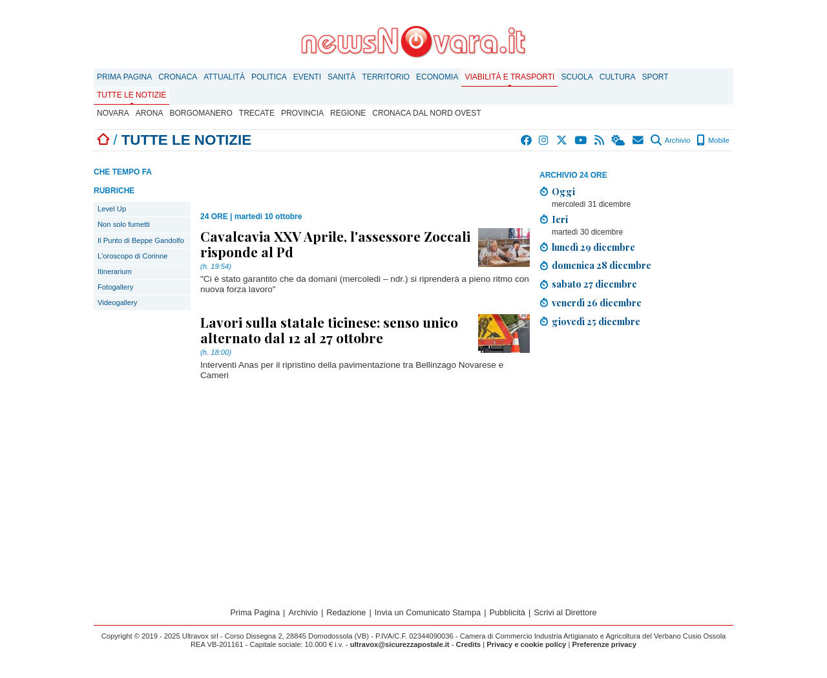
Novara (113, 113)
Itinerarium (115, 271)
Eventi (307, 76)
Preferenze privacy (604, 644)
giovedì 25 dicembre (596, 321)
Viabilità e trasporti (509, 76)
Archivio (670, 140)
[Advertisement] (636, 428)
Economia (437, 76)
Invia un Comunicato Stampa (428, 612)
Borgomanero (200, 113)
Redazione (346, 612)
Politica (269, 76)
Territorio (386, 76)
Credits (468, 644)
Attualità (224, 76)
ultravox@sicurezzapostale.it (400, 644)
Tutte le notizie (131, 95)
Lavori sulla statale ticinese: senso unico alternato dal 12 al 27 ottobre (329, 329)
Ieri (560, 219)
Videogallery (117, 302)
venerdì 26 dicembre (597, 302)
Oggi (563, 191)
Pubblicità (507, 612)
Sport (655, 76)
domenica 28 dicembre (601, 265)
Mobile (712, 140)
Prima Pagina (124, 76)
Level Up (112, 209)
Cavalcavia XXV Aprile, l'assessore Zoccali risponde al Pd (335, 243)
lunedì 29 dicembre (593, 246)
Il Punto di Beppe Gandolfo (141, 240)
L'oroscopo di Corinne (132, 256)
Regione (348, 113)
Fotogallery (115, 287)
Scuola (576, 76)
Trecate (257, 113)
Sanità (341, 76)
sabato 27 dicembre (594, 283)
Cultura (618, 76)
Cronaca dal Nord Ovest (426, 113)
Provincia (302, 113)
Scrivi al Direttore (565, 612)
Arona (149, 113)
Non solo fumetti (124, 224)
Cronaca (177, 76)
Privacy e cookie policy (526, 644)
